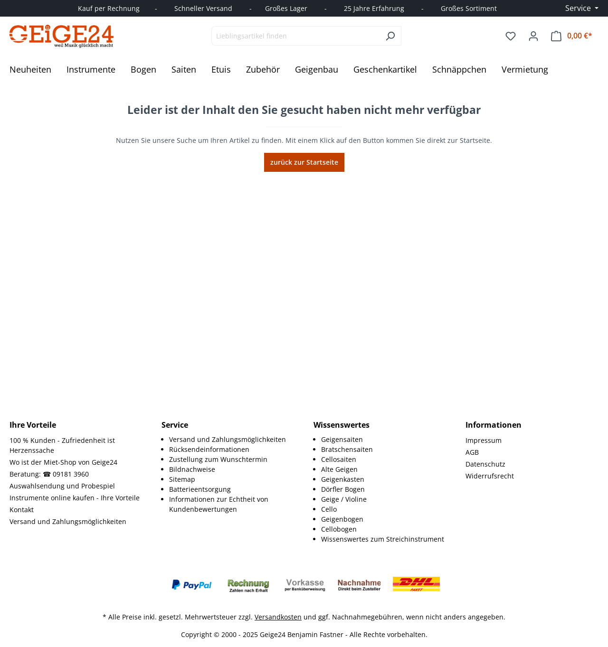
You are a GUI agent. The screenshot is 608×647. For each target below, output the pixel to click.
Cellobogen (339, 529)
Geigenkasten (342, 479)
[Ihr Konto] (533, 36)
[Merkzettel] (510, 36)
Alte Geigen (339, 469)
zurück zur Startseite (304, 162)
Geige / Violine (344, 499)
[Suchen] (390, 36)
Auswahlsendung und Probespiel (62, 485)
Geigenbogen (342, 519)
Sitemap (182, 479)
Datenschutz (485, 464)
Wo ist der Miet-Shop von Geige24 (63, 462)
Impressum (484, 440)
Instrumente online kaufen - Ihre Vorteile (75, 497)
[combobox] (295, 36)
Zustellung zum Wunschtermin (218, 459)
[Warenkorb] (571, 36)
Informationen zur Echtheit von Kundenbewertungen (218, 504)
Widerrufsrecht (490, 475)
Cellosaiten (338, 459)
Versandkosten (278, 616)
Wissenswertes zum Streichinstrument (382, 539)
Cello (329, 509)
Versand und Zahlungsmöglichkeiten (68, 521)
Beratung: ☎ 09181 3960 (49, 473)
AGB (472, 452)
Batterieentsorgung (200, 489)
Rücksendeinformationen (209, 449)
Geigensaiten (342, 439)
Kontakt (22, 509)
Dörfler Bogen (343, 489)
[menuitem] (231, 439)
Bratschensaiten (347, 449)
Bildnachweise (192, 469)
